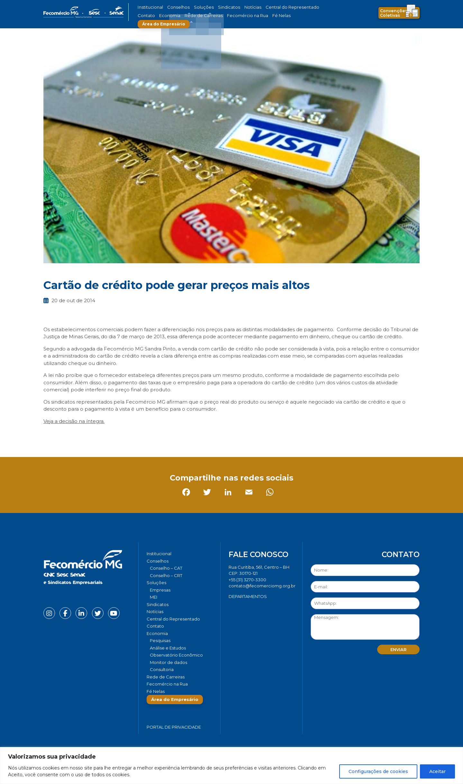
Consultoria (162, 669)
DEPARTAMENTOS (248, 596)
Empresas (160, 590)
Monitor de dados (168, 662)
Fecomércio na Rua (214, 15)
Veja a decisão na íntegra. (73, 421)
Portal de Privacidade (174, 727)
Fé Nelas (244, 15)
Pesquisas (160, 640)
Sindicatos (216, 7)
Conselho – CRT (166, 575)
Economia (147, 15)
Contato (306, 7)
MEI (153, 597)
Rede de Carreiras (177, 15)
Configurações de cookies (378, 771)
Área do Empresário (281, 15)
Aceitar (437, 771)
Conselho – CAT (166, 568)
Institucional (149, 7)
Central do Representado (272, 7)
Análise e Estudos (168, 647)
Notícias (237, 7)
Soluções (195, 7)
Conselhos (174, 7)
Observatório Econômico (176, 655)
